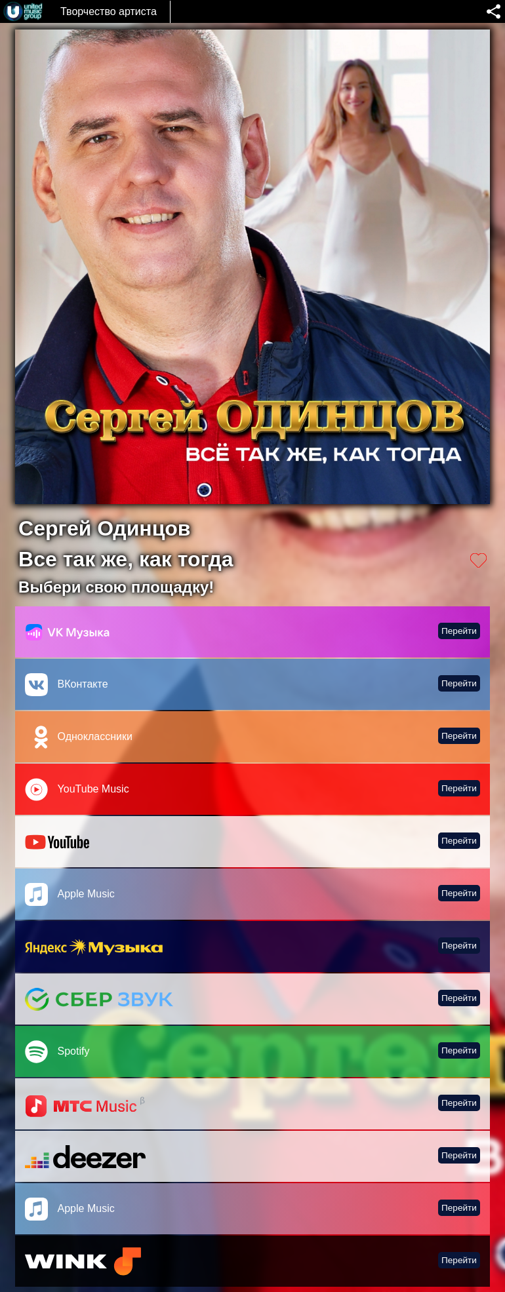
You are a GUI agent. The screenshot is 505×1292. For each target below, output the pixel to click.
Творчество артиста (108, 11)
